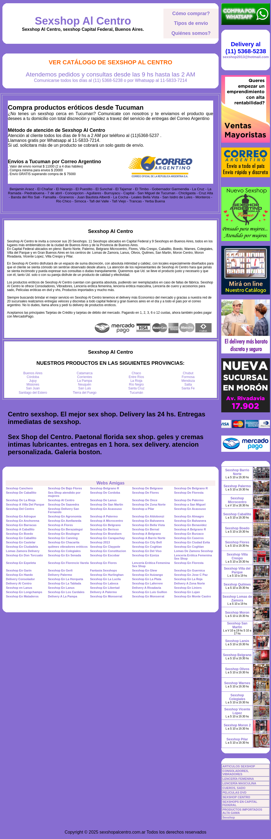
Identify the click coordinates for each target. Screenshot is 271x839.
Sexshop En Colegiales (64, 551)
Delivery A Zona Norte (189, 583)
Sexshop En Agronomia (65, 516)
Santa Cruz (136, 388)
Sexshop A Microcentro (106, 520)
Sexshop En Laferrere (147, 583)
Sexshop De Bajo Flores (65, 488)
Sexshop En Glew (144, 570)
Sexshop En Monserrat (106, 596)
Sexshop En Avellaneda (64, 520)
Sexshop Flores (237, 542)
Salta (188, 384)
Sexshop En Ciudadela (22, 546)
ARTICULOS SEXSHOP (238, 766)
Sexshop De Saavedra (63, 504)
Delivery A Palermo (103, 592)
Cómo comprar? (191, 13)
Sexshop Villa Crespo (237, 556)
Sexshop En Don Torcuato (24, 555)
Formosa (188, 377)
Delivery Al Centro (19, 583)
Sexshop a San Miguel (189, 504)
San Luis (84, 388)
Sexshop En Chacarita (63, 542)
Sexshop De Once (145, 500)
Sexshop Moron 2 (237, 725)
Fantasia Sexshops (103, 570)
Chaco (136, 373)
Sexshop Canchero (19, 488)
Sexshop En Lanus (61, 587)
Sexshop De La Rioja (20, 500)
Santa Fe (188, 388)
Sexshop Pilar (237, 739)
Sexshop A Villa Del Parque (25, 504)
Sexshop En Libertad (104, 587)
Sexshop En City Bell (147, 542)
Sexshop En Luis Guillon (149, 592)
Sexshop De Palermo (188, 500)
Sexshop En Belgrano (105, 525)
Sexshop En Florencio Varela (68, 562)
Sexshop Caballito (237, 514)
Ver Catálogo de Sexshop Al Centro (110, 62)
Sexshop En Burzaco (188, 533)
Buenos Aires (32, 373)
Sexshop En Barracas (21, 525)
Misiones (32, 384)
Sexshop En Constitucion (108, 551)
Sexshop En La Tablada (64, 583)
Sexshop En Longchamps (24, 592)
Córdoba (33, 377)
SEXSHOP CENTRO (236, 797)
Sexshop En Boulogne (64, 533)
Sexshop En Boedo (19, 533)
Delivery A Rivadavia (146, 587)
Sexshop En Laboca (104, 583)
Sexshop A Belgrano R (190, 529)
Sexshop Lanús (237, 641)
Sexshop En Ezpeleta (21, 562)
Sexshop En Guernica (189, 570)
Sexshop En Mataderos (22, 596)
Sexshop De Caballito (21, 492)
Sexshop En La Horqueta (65, 579)
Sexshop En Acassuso (106, 508)
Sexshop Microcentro (237, 500)
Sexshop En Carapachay (107, 538)
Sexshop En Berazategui (65, 529)
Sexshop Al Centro (83, 21)
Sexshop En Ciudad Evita (192, 542)
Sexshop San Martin (237, 625)
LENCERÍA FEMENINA (238, 778)
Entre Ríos (136, 377)
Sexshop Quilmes (237, 584)
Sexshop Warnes (237, 683)
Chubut (188, 373)
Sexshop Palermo (237, 486)
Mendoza (188, 381)
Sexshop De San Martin (106, 504)
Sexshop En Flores (103, 562)
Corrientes (84, 377)
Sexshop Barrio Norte (237, 472)
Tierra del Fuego (84, 393)
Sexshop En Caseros (188, 538)
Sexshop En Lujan (187, 592)
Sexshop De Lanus (103, 500)
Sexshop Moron (237, 612)
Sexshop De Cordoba (105, 492)
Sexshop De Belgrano (147, 488)
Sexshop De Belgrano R (191, 488)
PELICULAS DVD (234, 792)
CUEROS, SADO (233, 788)
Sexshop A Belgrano (146, 533)
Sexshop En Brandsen (106, 533)
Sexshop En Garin (19, 570)
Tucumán (136, 393)
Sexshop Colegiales (237, 697)
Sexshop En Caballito (21, 538)
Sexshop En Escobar (104, 555)
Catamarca (85, 373)
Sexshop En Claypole (105, 546)
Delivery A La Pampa (62, 596)
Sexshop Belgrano (237, 655)
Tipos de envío (191, 23)
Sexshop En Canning (63, 538)
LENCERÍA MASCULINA (239, 783)
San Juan (33, 388)
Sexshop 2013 (100, 542)
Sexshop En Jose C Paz (191, 574)
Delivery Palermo (60, 574)
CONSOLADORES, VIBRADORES (235, 772)
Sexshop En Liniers (188, 587)
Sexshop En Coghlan (147, 546)
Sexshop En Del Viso (147, 551)
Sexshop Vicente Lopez (237, 711)
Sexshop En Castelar (20, 542)
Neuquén (84, 384)
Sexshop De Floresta (188, 492)
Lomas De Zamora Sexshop (193, 551)
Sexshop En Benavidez (190, 525)
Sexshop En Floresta (188, 562)
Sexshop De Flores (145, 492)
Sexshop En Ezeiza (145, 555)
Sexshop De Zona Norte (149, 504)
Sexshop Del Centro (20, 508)
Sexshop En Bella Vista (148, 525)
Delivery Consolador (20, 579)
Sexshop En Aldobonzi (148, 516)
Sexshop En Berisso (104, 529)
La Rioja (136, 381)
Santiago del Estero (33, 393)
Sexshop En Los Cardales (66, 592)
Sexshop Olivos (237, 669)
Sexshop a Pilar (143, 508)
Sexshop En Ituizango (147, 574)
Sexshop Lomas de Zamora (237, 598)
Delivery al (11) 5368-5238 (245, 48)
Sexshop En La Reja (188, 579)
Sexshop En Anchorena (22, 520)
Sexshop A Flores (60, 525)
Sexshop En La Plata (146, 579)
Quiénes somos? (190, 33)
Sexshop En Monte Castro (192, 596)
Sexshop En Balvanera (148, 520)
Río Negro (136, 384)
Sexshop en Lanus (19, 587)
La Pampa (84, 381)
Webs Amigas (110, 483)
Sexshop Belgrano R (104, 488)
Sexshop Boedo (237, 528)
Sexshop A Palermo (104, 516)
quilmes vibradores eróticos (68, 546)
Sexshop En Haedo (19, 574)
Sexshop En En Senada (64, 555)
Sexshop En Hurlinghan (106, 574)
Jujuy (33, 381)
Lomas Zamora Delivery (22, 551)
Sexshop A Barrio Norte (148, 538)
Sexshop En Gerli (60, 570)
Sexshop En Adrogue (21, 516)
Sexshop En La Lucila (105, 579)
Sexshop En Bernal (145, 529)
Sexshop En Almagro (189, 516)
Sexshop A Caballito (20, 529)
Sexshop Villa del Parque (237, 570)
